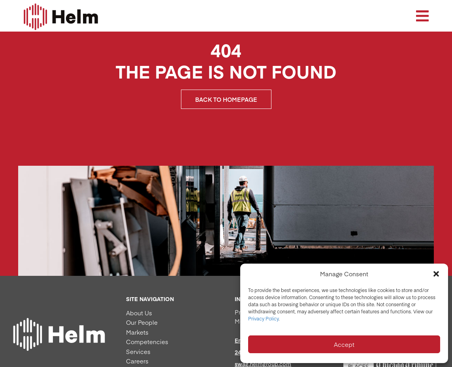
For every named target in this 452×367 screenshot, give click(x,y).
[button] (436, 274)
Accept (344, 344)
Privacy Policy (263, 318)
